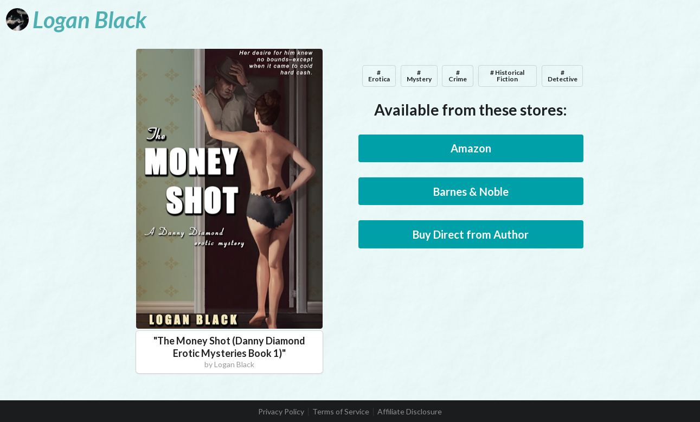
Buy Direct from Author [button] (471, 234)
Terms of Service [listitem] (340, 411)
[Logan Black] (76, 19)
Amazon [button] (471, 148)
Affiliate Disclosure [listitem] (409, 411)
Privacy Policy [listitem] (281, 411)
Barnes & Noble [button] (471, 191)
